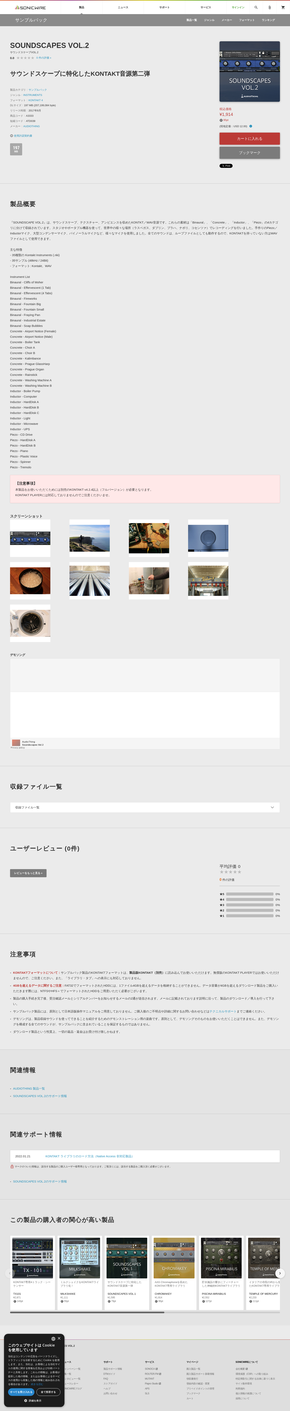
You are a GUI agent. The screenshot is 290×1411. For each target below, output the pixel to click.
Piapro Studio (151, 1383)
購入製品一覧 (193, 1368)
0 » (43, 57)
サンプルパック (38, 89)
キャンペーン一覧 (71, 1368)
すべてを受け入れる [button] (21, 1392)
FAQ (106, 1378)
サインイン (238, 7)
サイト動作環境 (244, 1383)
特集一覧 (66, 1374)
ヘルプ (107, 1388)
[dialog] (34, 1370)
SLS (147, 1393)
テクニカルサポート (223, 1011)
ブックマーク (250, 153)
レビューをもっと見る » (28, 873)
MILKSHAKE (67, 1293)
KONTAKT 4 (36, 100)
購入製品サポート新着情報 (200, 1374)
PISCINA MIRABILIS (214, 1293)
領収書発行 (192, 1378)
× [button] (58, 1338)
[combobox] (53, 1339)
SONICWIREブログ (72, 1388)
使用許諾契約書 (21, 135)
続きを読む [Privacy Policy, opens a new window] (37, 1384)
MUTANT (149, 1378)
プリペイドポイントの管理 (200, 1388)
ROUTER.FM (151, 1374)
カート (190, 1398)
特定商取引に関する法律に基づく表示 (255, 1378)
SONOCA (150, 1368)
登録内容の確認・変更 (198, 1383)
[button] (280, 1273)
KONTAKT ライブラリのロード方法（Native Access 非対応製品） (90, 1156)
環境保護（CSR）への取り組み (252, 1374)
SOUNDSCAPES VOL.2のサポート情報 (40, 1096)
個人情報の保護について (248, 1393)
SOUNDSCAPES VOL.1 (122, 1293)
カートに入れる (249, 139)
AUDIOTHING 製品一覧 (29, 1088)
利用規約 (240, 1388)
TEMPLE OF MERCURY (263, 1293)
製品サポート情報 (113, 1368)
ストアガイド (110, 1383)
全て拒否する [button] (48, 1392)
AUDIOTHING (31, 126)
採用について (243, 1398)
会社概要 (240, 1368)
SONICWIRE (30, 7)
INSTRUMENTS (32, 95)
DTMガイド (109, 1374)
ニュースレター (70, 1383)
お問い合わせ (110, 1393)
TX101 (17, 1293)
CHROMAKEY (163, 1293)
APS (147, 1388)
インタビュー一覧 (71, 1378)
